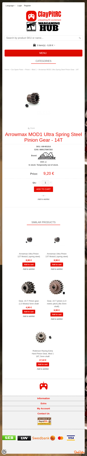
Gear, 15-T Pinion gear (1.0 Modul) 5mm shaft (29, 302)
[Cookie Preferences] (4, 451)
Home (7, 69)
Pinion (27, 69)
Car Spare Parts (17, 69)
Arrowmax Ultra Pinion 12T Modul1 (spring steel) (29, 255)
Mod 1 (34, 69)
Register (27, 6)
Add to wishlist (43, 199)
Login (19, 6)
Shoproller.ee (79, 452)
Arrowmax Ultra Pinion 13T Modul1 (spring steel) (57, 255)
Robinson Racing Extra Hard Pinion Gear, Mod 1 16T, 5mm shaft (43, 354)
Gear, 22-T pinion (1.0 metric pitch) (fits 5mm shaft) (56, 304)
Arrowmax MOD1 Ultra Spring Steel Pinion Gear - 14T (59, 69)
